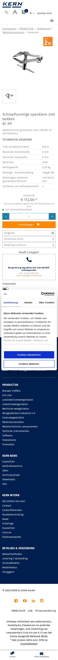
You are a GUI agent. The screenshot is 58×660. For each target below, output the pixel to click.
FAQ (4, 483)
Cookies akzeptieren (29, 354)
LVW (30, 610)
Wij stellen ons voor (13, 501)
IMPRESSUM (18, 610)
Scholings (7, 523)
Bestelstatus (9, 567)
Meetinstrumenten (13, 32)
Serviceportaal (11, 474)
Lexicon (6, 532)
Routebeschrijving (12, 514)
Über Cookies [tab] (46, 302)
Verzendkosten (10, 563)
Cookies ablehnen (29, 364)
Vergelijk (29, 233)
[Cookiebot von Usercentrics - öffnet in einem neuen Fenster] (41, 294)
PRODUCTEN (26, 28)
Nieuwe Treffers (11, 390)
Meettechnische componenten (20, 426)
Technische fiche (29, 239)
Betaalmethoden (12, 554)
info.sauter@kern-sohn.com (29, 276)
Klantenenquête (11, 536)
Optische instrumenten (15, 431)
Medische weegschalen (15, 408)
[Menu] (52, 20)
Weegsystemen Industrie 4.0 (18, 413)
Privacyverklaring (45, 610)
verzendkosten (28, 643)
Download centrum (29, 245)
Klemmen (33, 32)
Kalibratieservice (12, 466)
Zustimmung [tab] (11, 302)
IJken (5, 470)
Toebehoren (44, 28)
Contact (6, 505)
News (5, 519)
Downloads (8, 479)
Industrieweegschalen (15, 404)
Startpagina (9, 28)
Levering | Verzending (15, 558)
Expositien (8, 461)
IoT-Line (7, 395)
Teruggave (8, 571)
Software (7, 435)
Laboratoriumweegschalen (17, 399)
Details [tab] (28, 302)
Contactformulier (12, 510)
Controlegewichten (13, 417)
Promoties (8, 444)
